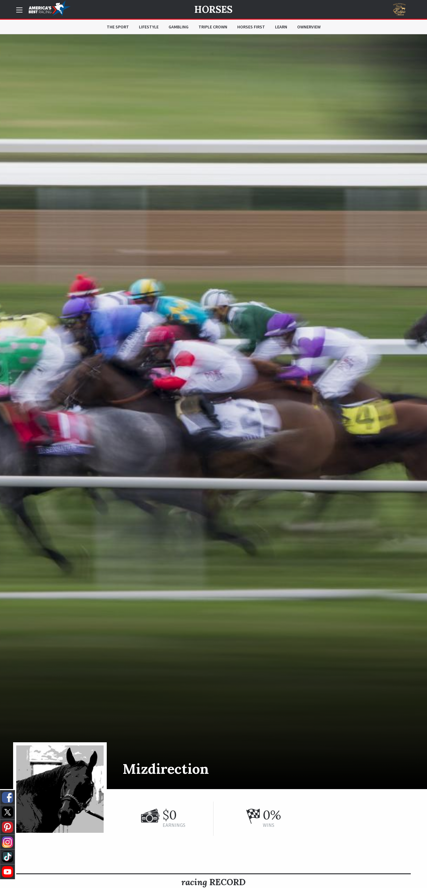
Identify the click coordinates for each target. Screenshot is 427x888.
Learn (281, 27)
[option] (213, 411)
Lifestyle (149, 27)
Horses (213, 9)
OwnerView (309, 27)
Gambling (179, 27)
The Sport (118, 27)
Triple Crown (213, 27)
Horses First (251, 27)
